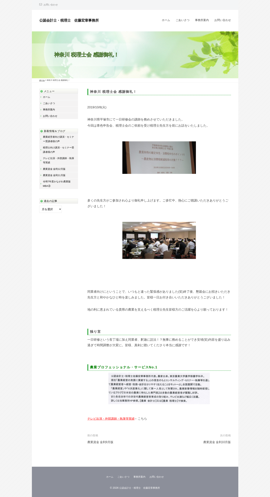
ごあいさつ (182, 20)
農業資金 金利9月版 (101, 442)
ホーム (166, 20)
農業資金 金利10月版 (216, 442)
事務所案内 (202, 20)
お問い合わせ (51, 4)
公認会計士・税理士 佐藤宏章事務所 (73, 20)
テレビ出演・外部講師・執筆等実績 (112, 418)
